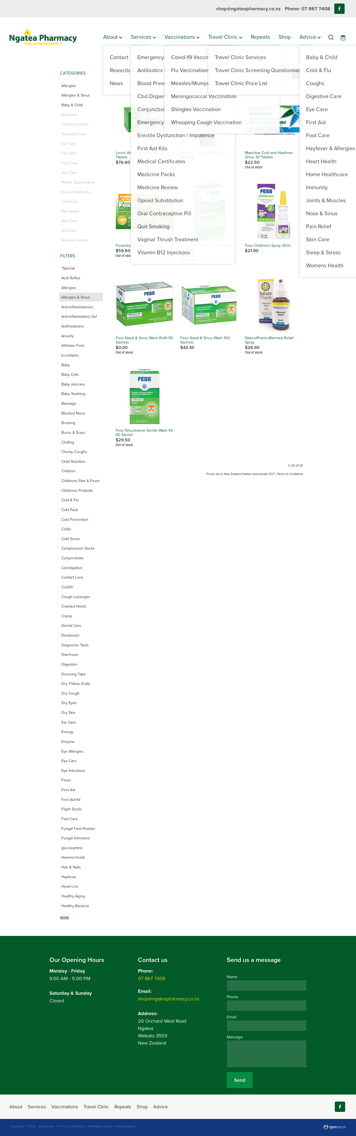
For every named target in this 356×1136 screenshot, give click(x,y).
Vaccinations (182, 37)
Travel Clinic (225, 37)
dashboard (46, 1126)
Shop (285, 37)
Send (239, 1080)
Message (235, 1037)
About (112, 37)
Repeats (260, 37)
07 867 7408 (151, 978)
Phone (232, 997)
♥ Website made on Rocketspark (111, 1126)
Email (231, 1017)
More (64, 917)
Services (143, 37)
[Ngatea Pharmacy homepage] (43, 37)
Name (232, 977)
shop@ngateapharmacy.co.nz (248, 8)
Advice (310, 37)
